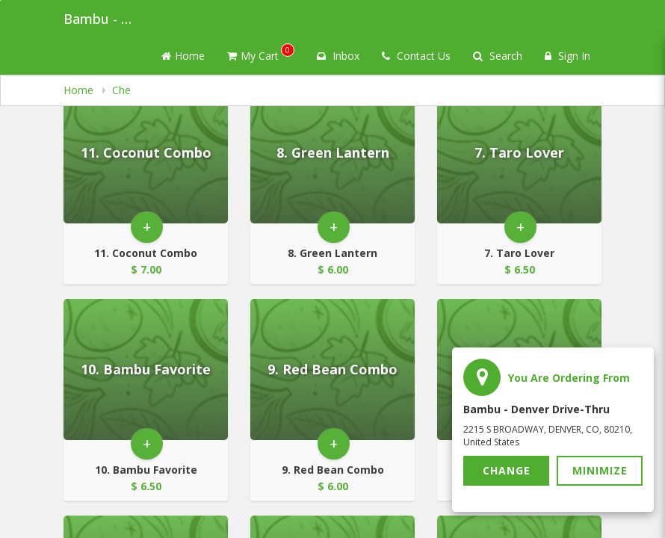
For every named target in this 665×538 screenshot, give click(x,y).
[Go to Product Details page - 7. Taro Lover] (519, 152)
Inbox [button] (338, 56)
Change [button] (507, 470)
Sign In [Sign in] (567, 56)
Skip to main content (0, 0)
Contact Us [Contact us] (416, 56)
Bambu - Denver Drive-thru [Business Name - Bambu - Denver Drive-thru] (101, 19)
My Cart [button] (260, 53)
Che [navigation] (121, 90)
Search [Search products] (497, 56)
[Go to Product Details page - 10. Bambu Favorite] (146, 369)
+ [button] (147, 227)
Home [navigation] (80, 90)
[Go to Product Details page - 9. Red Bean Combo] (332, 369)
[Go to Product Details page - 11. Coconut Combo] (146, 152)
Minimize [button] (600, 470)
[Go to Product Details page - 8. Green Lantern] (332, 152)
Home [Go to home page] (183, 56)
